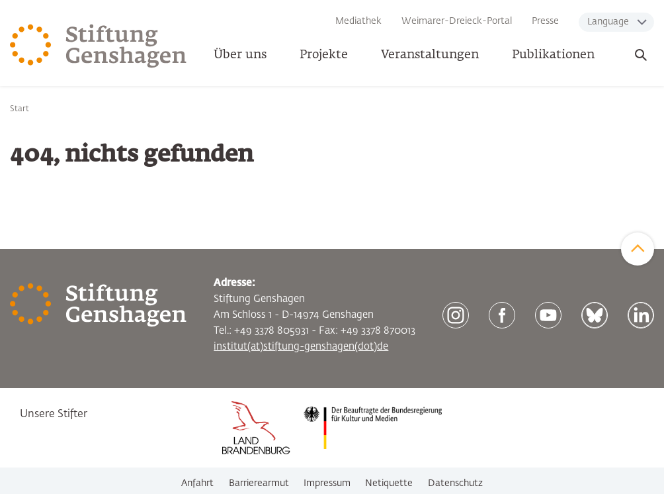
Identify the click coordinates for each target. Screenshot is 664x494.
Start (19, 109)
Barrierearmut (259, 483)
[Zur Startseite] (98, 46)
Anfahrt (197, 483)
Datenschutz (455, 483)
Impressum (327, 483)
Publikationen (553, 55)
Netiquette (389, 483)
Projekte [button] (324, 55)
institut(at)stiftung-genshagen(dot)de (301, 347)
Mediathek (358, 21)
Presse (545, 21)
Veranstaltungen (430, 55)
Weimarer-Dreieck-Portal (456, 21)
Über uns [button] (240, 55)
